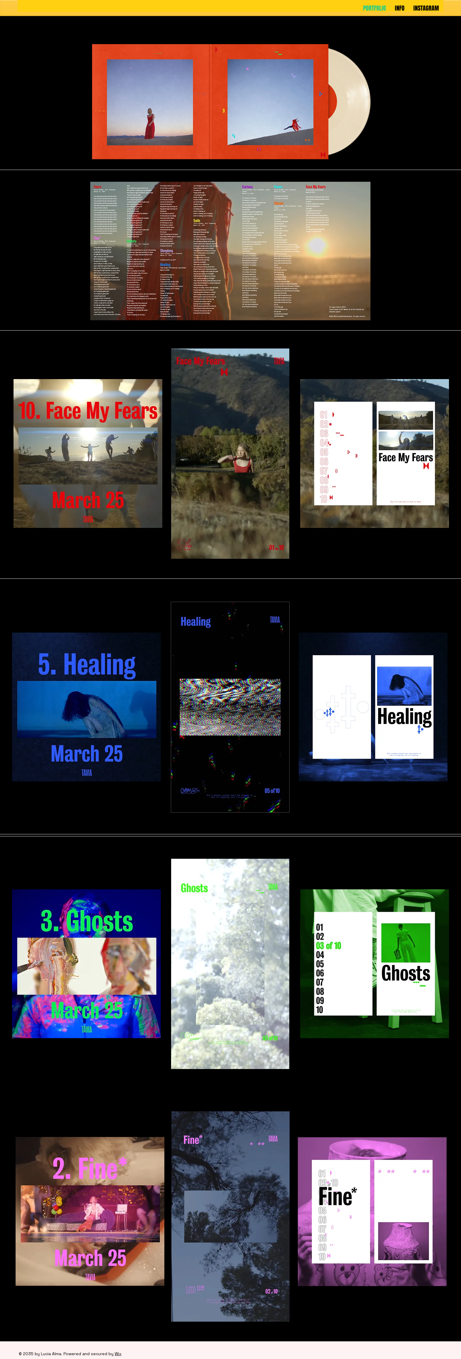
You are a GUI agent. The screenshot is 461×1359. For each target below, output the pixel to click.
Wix (118, 1353)
